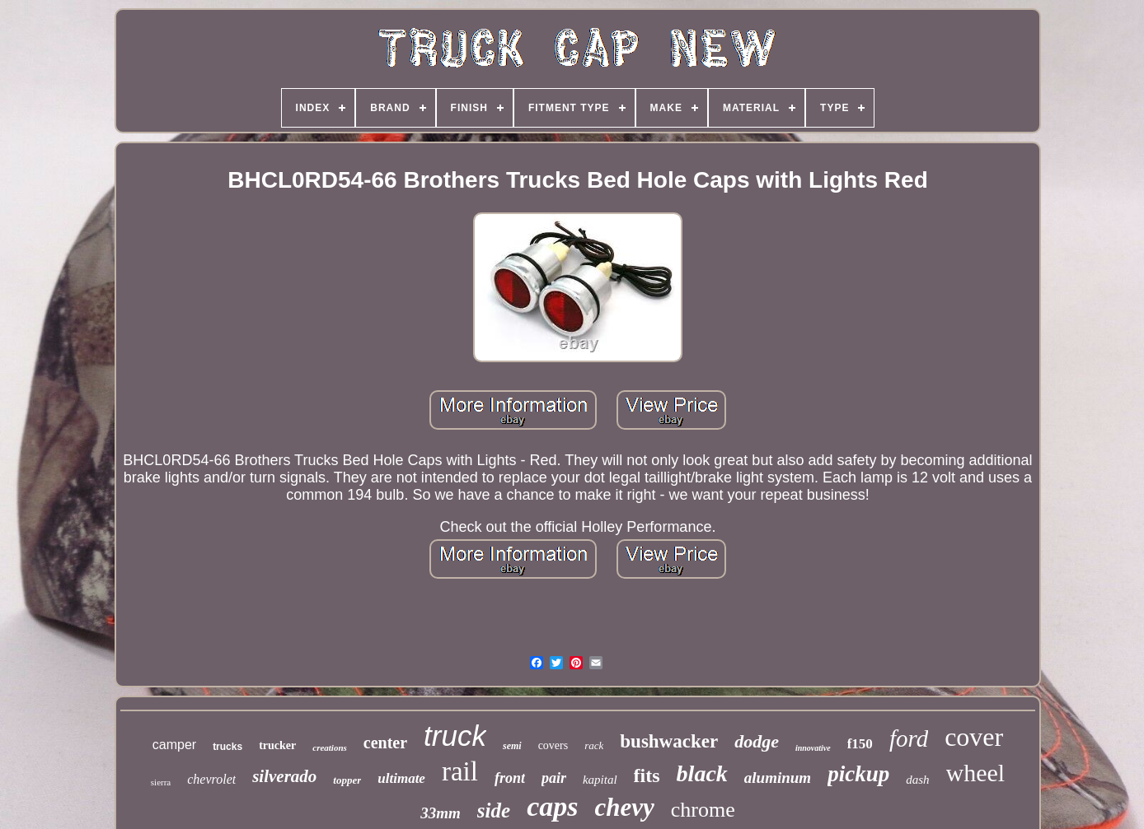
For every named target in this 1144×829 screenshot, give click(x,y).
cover (974, 737)
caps (552, 806)
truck (455, 736)
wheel (976, 772)
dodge (756, 741)
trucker (277, 745)
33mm (440, 813)
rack (593, 745)
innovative (813, 747)
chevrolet (211, 779)
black (702, 773)
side (493, 810)
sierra (161, 782)
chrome (703, 810)
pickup (858, 773)
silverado (284, 776)
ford (908, 738)
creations (329, 747)
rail (460, 771)
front (510, 778)
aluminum (777, 777)
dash (917, 779)
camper (174, 745)
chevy (624, 807)
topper (347, 780)
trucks (227, 746)
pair (554, 778)
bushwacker (669, 741)
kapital (600, 779)
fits (647, 775)
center (385, 743)
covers (553, 745)
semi (512, 746)
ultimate (401, 778)
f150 (860, 744)
